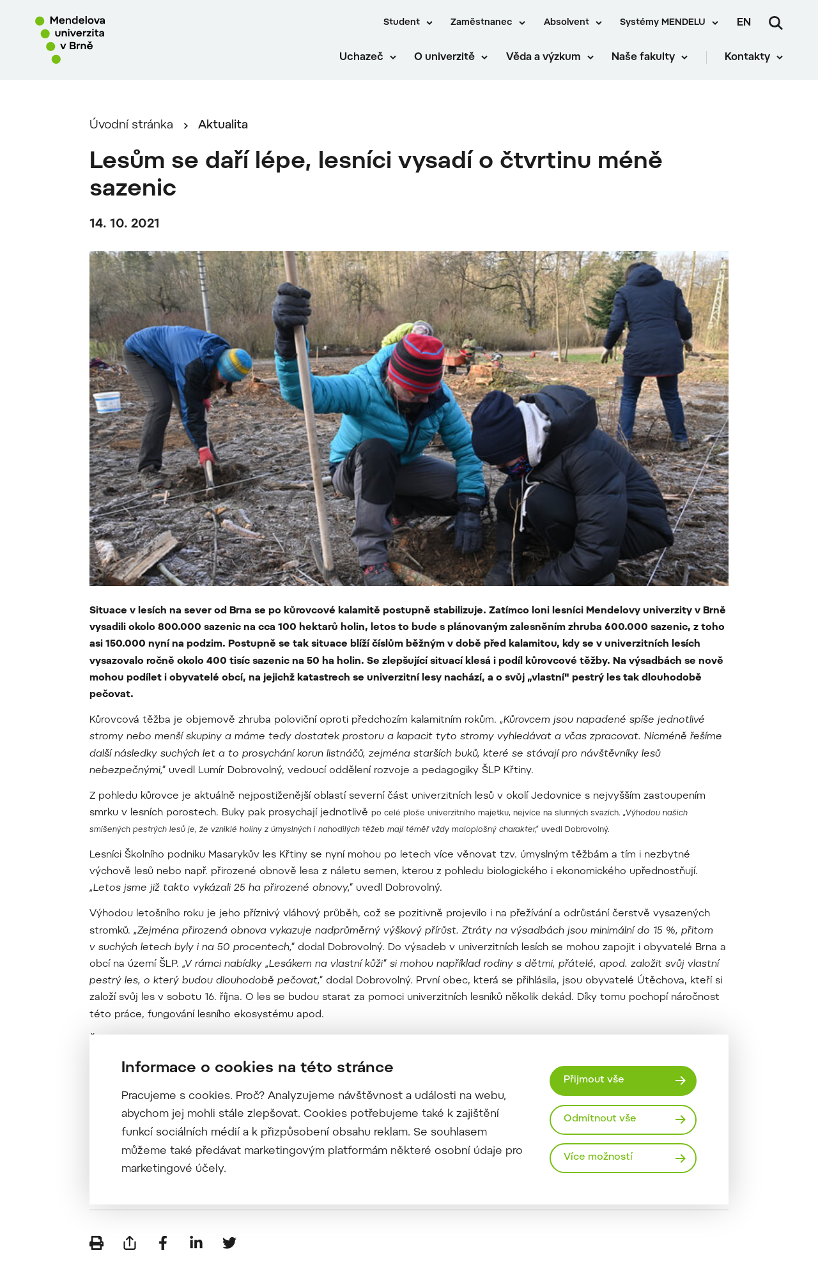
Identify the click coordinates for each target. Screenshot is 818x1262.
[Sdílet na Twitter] (229, 1243)
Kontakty (747, 57)
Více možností (598, 1157)
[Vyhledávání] (776, 23)
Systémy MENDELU (663, 23)
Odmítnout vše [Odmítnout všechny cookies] (600, 1119)
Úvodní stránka (131, 125)
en (744, 23)
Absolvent (566, 23)
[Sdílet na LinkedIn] (196, 1243)
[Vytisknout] (96, 1243)
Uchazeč (361, 57)
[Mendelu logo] (108, 40)
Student (401, 23)
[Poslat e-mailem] (130, 1243)
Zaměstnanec (482, 23)
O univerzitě (444, 57)
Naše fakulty (643, 57)
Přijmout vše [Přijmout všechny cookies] (594, 1080)
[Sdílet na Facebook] (163, 1243)
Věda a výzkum (543, 57)
